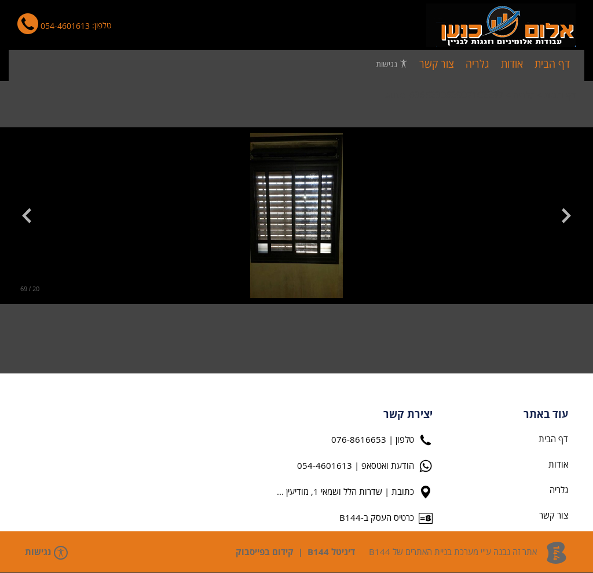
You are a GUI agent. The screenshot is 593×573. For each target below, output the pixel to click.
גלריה (524, 95)
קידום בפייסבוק (265, 552)
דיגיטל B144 (331, 552)
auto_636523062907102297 (444, 95)
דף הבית (560, 95)
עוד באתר (546, 415)
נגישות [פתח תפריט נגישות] (392, 64)
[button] (560, 216)
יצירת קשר (408, 415)
